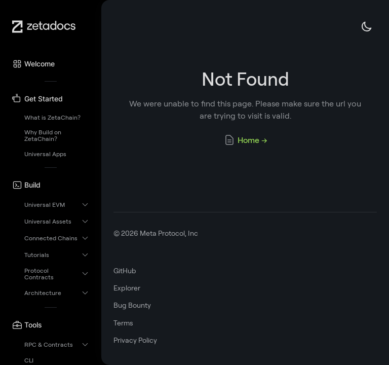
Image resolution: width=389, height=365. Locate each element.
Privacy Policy (135, 340)
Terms (123, 322)
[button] (50, 64)
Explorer (126, 288)
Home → (245, 140)
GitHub (124, 270)
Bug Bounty (132, 305)
